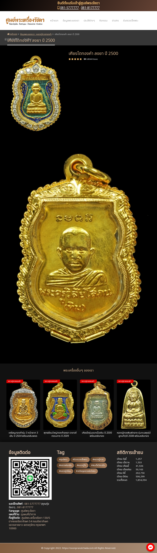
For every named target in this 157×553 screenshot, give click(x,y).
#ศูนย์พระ (63, 459)
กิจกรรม (103, 20)
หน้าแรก (54, 20)
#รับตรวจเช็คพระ (80, 459)
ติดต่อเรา (28, 39)
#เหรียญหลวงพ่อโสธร (86, 471)
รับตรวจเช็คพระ (130, 20)
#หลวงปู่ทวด (98, 459)
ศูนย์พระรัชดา (28, 511)
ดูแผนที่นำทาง (28, 514)
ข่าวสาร (115, 20)
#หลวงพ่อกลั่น (65, 465)
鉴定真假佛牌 (11, 39)
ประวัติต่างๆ (89, 20)
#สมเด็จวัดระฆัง (98, 465)
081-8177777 (90, 8)
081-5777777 (69, 8)
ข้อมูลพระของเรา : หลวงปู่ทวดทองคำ (36, 34)
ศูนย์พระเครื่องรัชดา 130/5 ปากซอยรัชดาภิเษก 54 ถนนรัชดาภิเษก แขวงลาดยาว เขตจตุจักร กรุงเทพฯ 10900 (29, 523)
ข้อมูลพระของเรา (71, 20)
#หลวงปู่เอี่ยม (65, 471)
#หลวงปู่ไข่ (81, 465)
